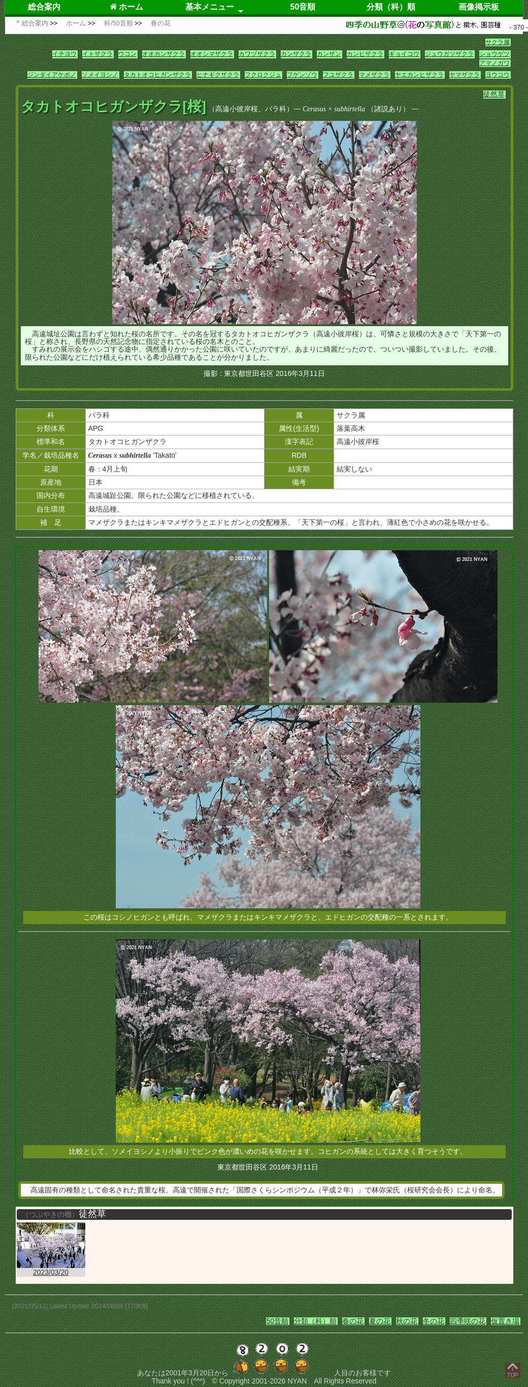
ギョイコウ (404, 53)
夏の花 (379, 1321)
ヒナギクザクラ (217, 74)
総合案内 (44, 7)
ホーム (126, 7)
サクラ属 (497, 42)
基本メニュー (209, 7)
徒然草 (494, 94)
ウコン (127, 53)
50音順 (303, 7)
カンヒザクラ (365, 53)
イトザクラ (97, 53)
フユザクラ (338, 74)
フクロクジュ (263, 74)
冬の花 (433, 1321)
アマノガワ (494, 63)
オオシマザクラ (211, 53)
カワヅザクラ (257, 53)
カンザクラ (296, 53)
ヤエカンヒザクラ (419, 74)
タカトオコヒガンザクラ (157, 74)
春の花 (353, 1321)
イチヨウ (64, 53)
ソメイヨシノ (100, 74)
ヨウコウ (497, 74)
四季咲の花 (467, 1321)
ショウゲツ (494, 53)
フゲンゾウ (302, 74)
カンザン (329, 53)
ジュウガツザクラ (449, 53)
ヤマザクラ (464, 74)
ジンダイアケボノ (51, 74)
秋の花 (406, 1321)
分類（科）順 (391, 7)
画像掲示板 (478, 7)
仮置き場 (505, 1321)
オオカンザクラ (163, 53)
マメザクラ (374, 74)
